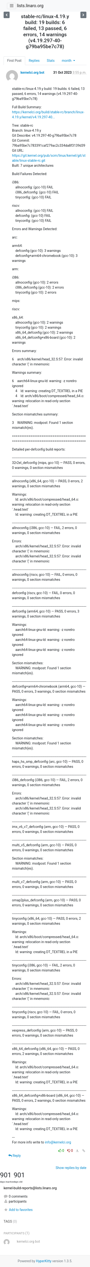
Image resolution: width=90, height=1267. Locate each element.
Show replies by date (71, 1168)
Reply (14, 1156)
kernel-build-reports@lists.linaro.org (30, 1188)
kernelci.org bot (32, 72)
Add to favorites (18, 1210)
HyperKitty (44, 1261)
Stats (50, 60)
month (67, 60)
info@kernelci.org (58, 1142)
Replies (34, 60)
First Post (14, 60)
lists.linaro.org (30, 5)
